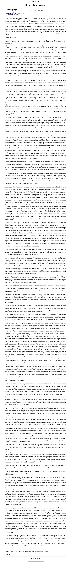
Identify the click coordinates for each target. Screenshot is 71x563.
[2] (46, 402)
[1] (39, 254)
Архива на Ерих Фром (36, 558)
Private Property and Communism (42, 551)
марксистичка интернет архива (36, 561)
